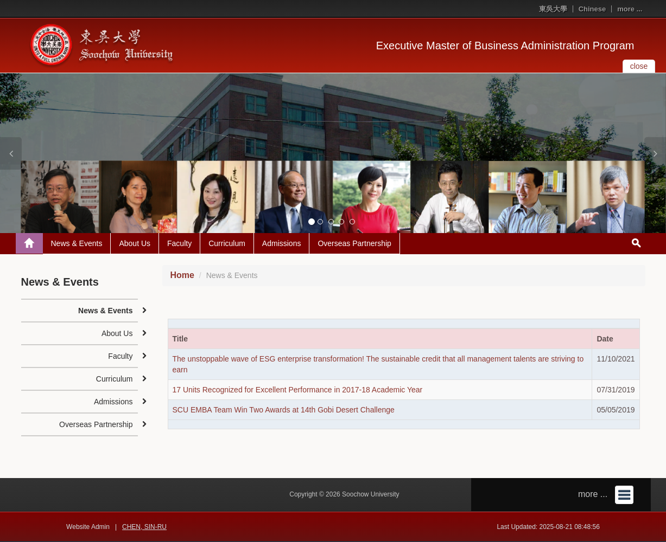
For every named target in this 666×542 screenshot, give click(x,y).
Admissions (281, 243)
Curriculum (226, 243)
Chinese (592, 8)
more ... (629, 8)
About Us (134, 243)
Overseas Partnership (354, 243)
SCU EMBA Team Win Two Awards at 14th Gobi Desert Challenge (284, 409)
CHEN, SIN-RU (144, 527)
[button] (11, 153)
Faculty (179, 243)
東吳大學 (553, 8)
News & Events (77, 243)
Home (182, 275)
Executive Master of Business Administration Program (505, 45)
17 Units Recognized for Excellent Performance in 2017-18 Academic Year (298, 389)
